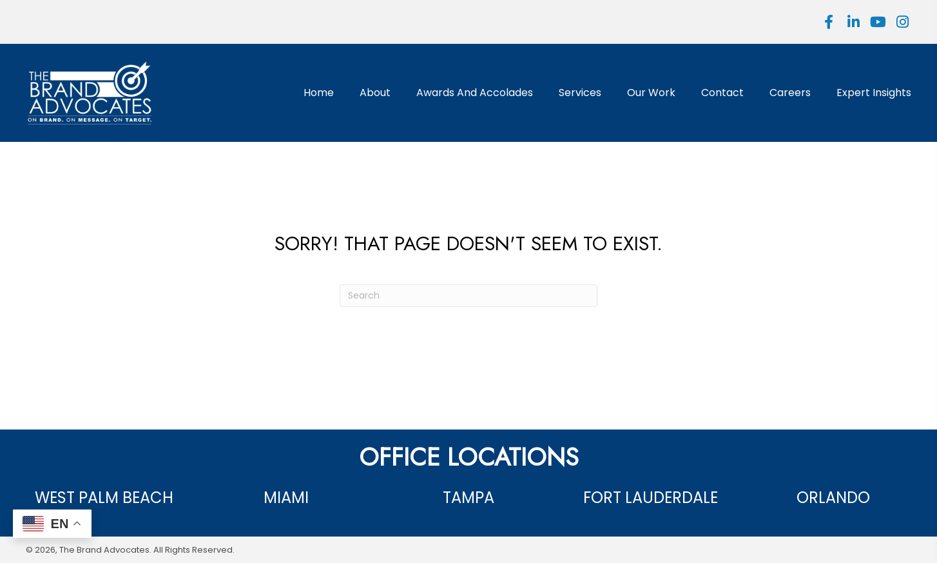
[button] (829, 22)
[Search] (468, 295)
